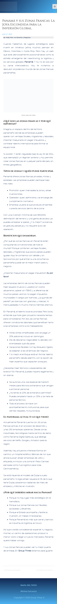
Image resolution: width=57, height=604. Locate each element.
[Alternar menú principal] (54, 6)
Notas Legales (29, 591)
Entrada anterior (11, 570)
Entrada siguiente (45, 570)
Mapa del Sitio (28, 585)
